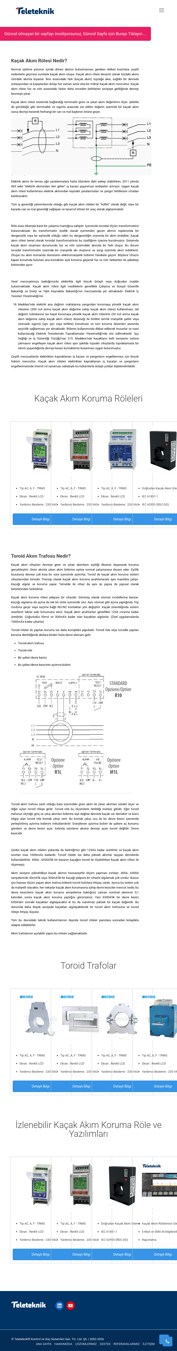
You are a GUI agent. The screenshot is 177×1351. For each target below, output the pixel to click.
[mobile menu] (161, 10)
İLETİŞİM (149, 1344)
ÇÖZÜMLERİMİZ (86, 1344)
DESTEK (105, 1344)
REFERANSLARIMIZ (127, 1344)
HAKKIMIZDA (63, 1344)
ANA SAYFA (44, 1344)
